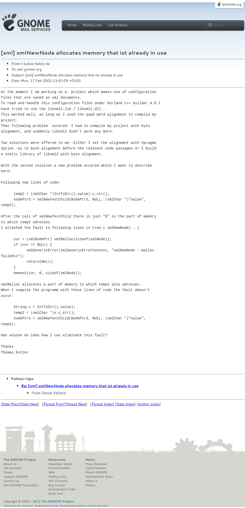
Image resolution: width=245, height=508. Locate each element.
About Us (10, 464)
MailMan (80, 505)
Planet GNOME (96, 472)
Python (91, 505)
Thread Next (76, 404)
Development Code (61, 489)
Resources (56, 460)
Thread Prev (53, 404)
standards (27, 505)
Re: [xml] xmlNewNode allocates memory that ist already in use (80, 385)
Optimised (10, 505)
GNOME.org (231, 4)
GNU (105, 505)
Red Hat (53, 505)
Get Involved (12, 468)
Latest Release (95, 468)
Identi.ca (91, 481)
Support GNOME (16, 477)
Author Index (148, 404)
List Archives (117, 25)
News (90, 460)
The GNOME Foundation (21, 485)
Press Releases (95, 464)
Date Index (126, 404)
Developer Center (60, 464)
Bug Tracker (56, 485)
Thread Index (102, 404)
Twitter (90, 485)
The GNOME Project (20, 460)
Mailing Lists (92, 25)
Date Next (29, 404)
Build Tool (55, 494)
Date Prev (10, 404)
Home (72, 25)
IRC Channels (58, 481)
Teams (8, 472)
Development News (99, 477)
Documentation (59, 468)
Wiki (51, 472)
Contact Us (11, 481)
